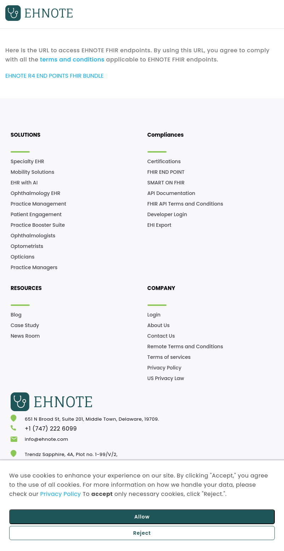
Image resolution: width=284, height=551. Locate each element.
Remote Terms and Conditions (185, 346)
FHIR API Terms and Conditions (185, 203)
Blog (16, 314)
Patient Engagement (36, 214)
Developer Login (167, 214)
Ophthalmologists (33, 235)
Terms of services (169, 357)
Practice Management (38, 203)
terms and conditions (72, 59)
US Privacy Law (165, 378)
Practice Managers (34, 267)
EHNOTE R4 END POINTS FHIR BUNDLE (54, 76)
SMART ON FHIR (166, 182)
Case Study (25, 325)
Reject (142, 533)
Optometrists (27, 246)
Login (154, 314)
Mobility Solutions (32, 172)
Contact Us (161, 335)
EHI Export (159, 225)
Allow (142, 516)
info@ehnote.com (46, 439)
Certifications (164, 161)
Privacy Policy (164, 367)
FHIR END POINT (166, 172)
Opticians (23, 256)
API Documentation (171, 193)
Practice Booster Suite (38, 225)
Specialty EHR (27, 161)
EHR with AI (24, 182)
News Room (25, 335)
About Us (158, 325)
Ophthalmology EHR (35, 193)
